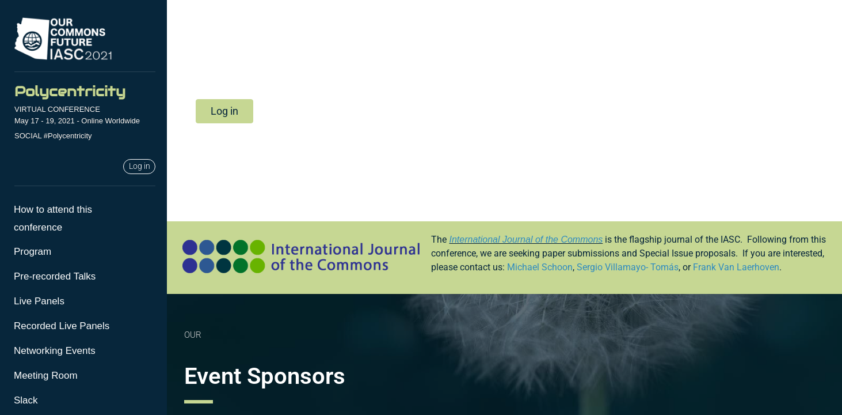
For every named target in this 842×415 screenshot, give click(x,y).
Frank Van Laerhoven (736, 267)
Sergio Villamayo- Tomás (628, 267)
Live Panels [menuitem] (39, 301)
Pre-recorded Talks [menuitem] (55, 276)
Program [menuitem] (32, 251)
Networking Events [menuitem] (55, 350)
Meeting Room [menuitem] (46, 375)
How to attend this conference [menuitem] (53, 218)
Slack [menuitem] (26, 400)
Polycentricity (69, 91)
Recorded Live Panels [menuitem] (61, 325)
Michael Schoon (540, 267)
